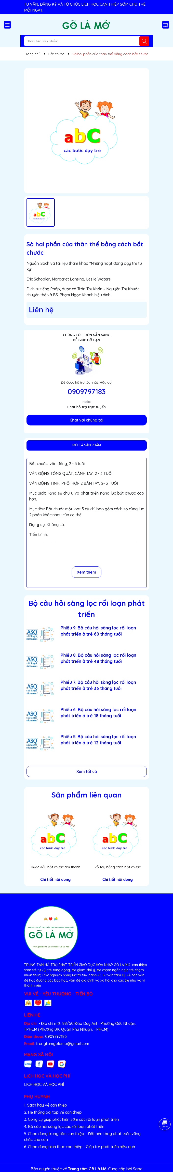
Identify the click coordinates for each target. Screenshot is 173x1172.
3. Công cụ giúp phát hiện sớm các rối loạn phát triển (71, 1119)
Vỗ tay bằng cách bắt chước (117, 867)
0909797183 (87, 391)
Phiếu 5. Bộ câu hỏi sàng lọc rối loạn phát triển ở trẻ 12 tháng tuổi (98, 740)
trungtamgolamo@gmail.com (62, 1043)
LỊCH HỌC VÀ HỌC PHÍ (44, 1084)
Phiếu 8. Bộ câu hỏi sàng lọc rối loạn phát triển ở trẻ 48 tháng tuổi (98, 658)
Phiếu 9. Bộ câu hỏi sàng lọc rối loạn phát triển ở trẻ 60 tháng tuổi (98, 631)
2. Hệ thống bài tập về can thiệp (53, 1112)
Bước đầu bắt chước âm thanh (55, 867)
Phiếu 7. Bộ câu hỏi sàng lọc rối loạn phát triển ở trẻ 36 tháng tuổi (98, 685)
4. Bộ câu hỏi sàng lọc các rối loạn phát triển (64, 1126)
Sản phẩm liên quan (86, 794)
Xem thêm (86, 572)
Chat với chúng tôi (86, 420)
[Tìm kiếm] (144, 41)
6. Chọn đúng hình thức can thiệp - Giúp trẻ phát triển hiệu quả (79, 1146)
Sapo (138, 1168)
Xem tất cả (86, 771)
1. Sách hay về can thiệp (45, 1105)
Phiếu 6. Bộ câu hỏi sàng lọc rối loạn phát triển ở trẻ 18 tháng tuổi (98, 713)
